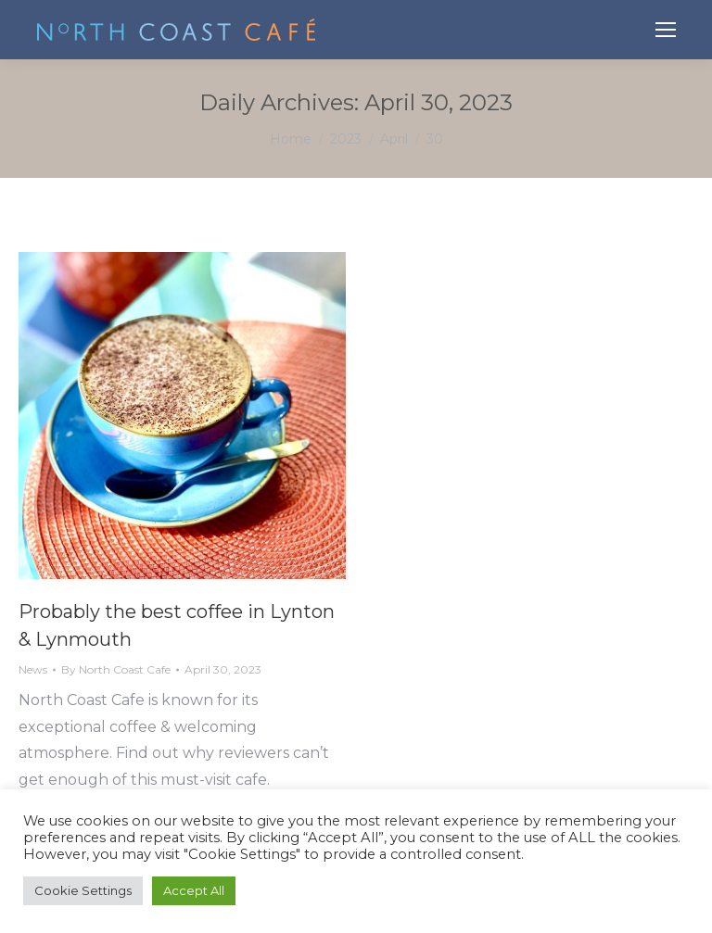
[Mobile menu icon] (665, 29)
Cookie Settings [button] (83, 890)
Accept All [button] (193, 890)
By (116, 669)
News (33, 669)
